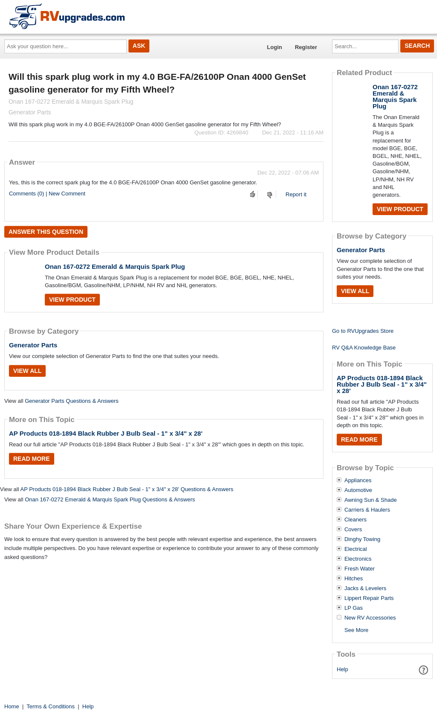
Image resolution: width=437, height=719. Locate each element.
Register (306, 47)
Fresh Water (359, 569)
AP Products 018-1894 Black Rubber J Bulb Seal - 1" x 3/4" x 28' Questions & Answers (126, 489)
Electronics (358, 559)
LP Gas (353, 608)
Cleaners (355, 520)
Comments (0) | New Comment (47, 193)
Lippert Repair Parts (369, 598)
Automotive (358, 490)
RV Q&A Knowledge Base (364, 347)
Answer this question (46, 231)
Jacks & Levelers (365, 588)
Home (11, 706)
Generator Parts (33, 345)
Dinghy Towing (362, 539)
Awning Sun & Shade (370, 500)
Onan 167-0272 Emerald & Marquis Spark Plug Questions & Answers (110, 499)
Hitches (353, 579)
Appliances (358, 480)
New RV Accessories (370, 618)
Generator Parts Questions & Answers (72, 401)
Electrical (355, 549)
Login (274, 47)
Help (342, 669)
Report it (296, 194)
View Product (72, 299)
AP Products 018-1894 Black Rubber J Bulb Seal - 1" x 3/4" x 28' (106, 433)
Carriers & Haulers (367, 510)
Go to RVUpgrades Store (362, 331)
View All (27, 370)
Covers (353, 530)
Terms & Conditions (50, 706)
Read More (31, 458)
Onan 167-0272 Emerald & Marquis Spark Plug (115, 266)
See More (356, 630)
